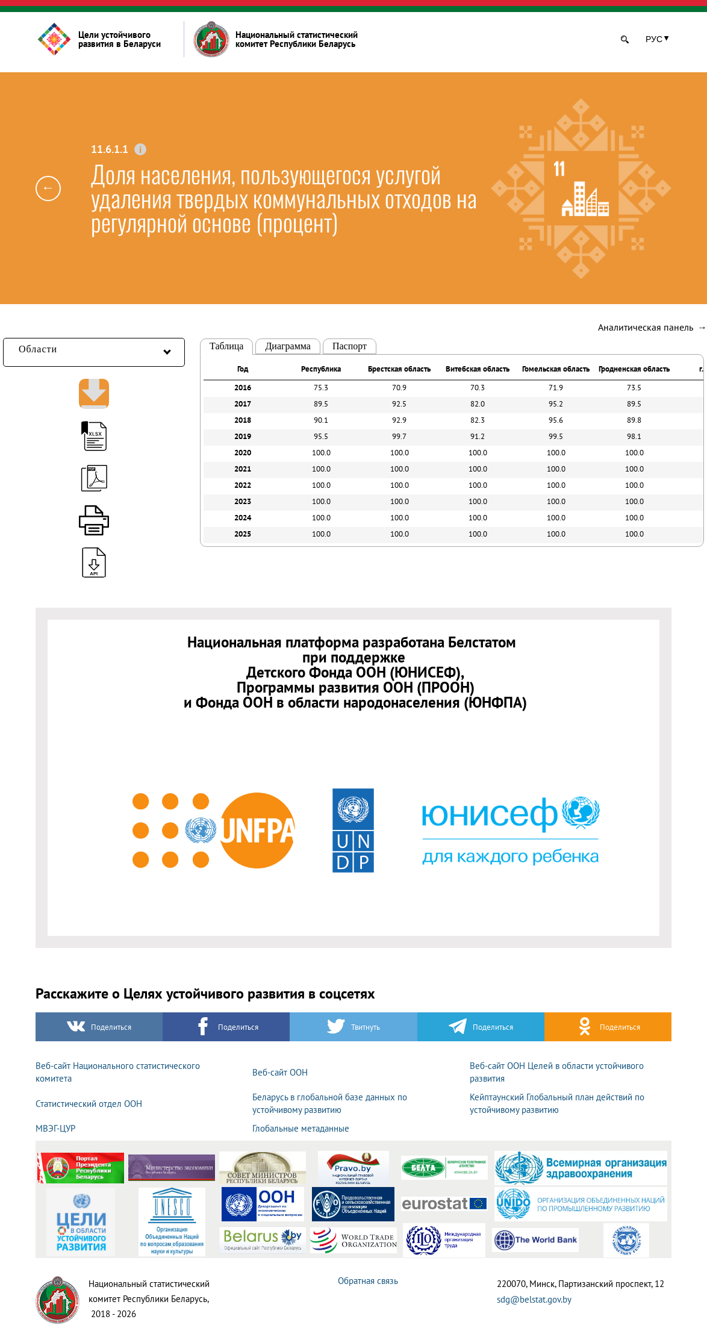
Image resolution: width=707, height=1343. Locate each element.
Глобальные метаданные (300, 1128)
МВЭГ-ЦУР (55, 1128)
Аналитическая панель (652, 327)
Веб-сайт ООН (280, 1072)
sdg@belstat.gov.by (534, 1299)
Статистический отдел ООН (89, 1103)
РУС (654, 39)
